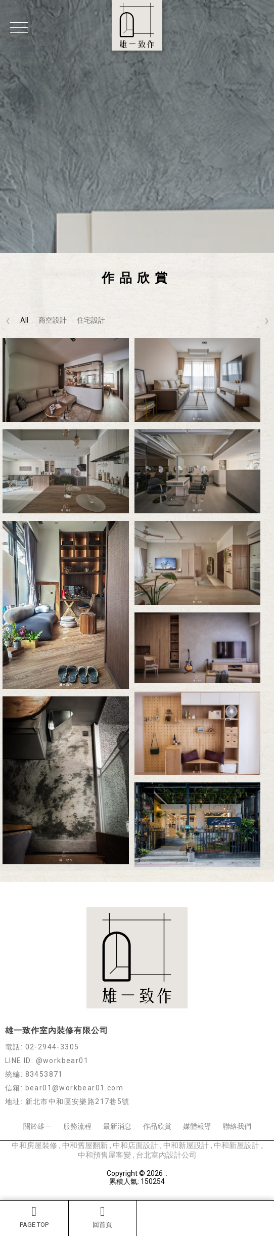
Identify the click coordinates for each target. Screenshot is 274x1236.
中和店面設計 (136, 1145)
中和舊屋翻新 (86, 1145)
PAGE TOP (34, 1216)
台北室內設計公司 (166, 1155)
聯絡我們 (237, 1126)
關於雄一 (37, 1126)
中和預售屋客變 (105, 1155)
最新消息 (117, 1126)
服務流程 (77, 1126)
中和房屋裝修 (35, 1145)
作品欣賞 (157, 1126)
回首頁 (102, 1216)
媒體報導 (197, 1126)
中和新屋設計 (187, 1145)
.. (165, 1173)
